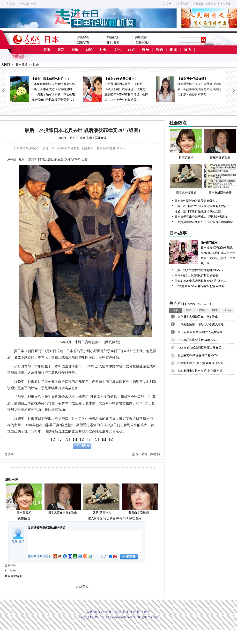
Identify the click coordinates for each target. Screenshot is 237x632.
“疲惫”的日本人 (101, 512)
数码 (159, 50)
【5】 (82, 439)
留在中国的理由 (220, 144)
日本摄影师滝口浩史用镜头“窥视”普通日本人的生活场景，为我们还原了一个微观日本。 (203, 252)
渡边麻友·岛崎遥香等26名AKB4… (199, 355)
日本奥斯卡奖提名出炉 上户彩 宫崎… (201, 370)
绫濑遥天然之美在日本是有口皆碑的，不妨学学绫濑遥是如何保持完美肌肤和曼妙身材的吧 (199, 89)
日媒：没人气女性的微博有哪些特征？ (199, 270)
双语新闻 (83, 42)
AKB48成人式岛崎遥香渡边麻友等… (201, 347)
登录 (21, 541)
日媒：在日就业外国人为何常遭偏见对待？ (202, 206)
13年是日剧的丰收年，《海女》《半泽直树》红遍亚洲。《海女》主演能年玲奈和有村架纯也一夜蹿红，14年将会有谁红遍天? (115, 88)
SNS (125, 518)
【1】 (53, 439)
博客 (113, 518)
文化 (117, 50)
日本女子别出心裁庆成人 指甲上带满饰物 (201, 216)
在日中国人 (142, 42)
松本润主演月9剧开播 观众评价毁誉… (202, 363)
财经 (89, 50)
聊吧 (132, 518)
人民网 (10, 4)
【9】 (111, 439)
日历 (187, 50)
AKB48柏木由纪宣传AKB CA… (198, 340)
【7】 (96, 439)
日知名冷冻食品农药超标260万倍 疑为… (200, 281)
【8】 (104, 439)
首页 (47, 50)
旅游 (131, 50)
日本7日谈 (112, 42)
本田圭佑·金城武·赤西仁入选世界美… (201, 332)
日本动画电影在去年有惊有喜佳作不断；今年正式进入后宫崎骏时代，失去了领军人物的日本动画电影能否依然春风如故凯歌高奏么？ (42, 88)
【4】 (75, 439)
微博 (119, 518)
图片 (138, 518)
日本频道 (21, 64)
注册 (15, 541)
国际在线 (100, 138)
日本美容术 (24, 512)
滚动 (61, 50)
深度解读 (83, 37)
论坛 (106, 518)
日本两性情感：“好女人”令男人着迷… (202, 324)
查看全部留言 (13, 576)
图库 (173, 50)
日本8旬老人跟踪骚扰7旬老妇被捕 (196, 275)
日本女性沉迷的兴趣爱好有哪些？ (196, 200)
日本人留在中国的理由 (62, 512)
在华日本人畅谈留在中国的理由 (198, 316)
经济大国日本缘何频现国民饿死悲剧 (198, 211)
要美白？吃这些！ (140, 512)
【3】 (67, 439)
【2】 (60, 439)
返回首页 (82, 586)
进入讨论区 (95, 518)
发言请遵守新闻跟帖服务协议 (47, 527)
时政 (75, 50)
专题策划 (112, 37)
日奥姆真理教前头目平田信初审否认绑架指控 (204, 222)
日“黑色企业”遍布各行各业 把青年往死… (201, 286)
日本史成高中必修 (220, 179)
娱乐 (145, 50)
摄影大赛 (141, 37)
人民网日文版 (28, 4)
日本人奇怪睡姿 (186, 179)
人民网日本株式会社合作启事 (212, 4)
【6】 (89, 439)
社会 (103, 50)
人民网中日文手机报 (176, 4)
